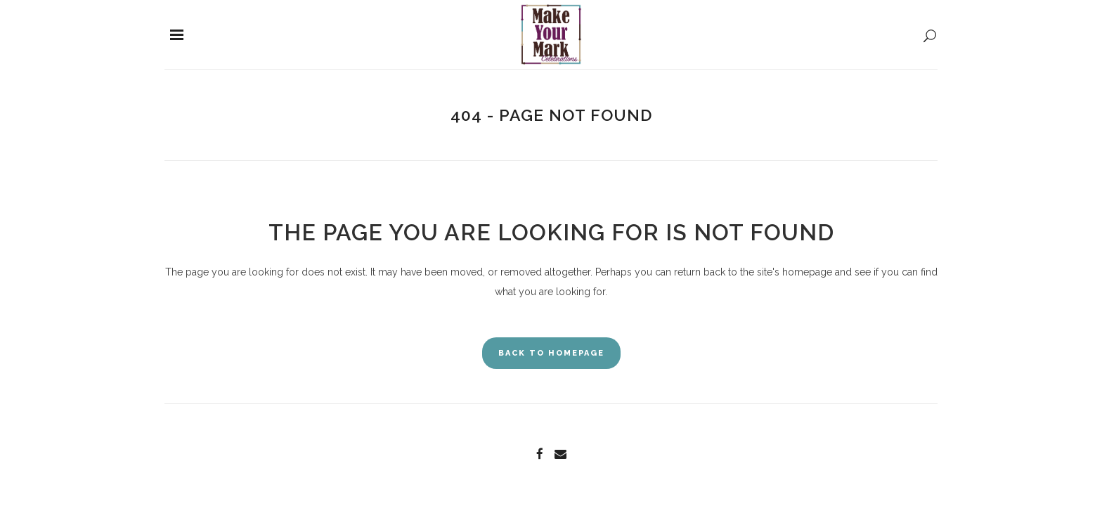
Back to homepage (551, 353)
